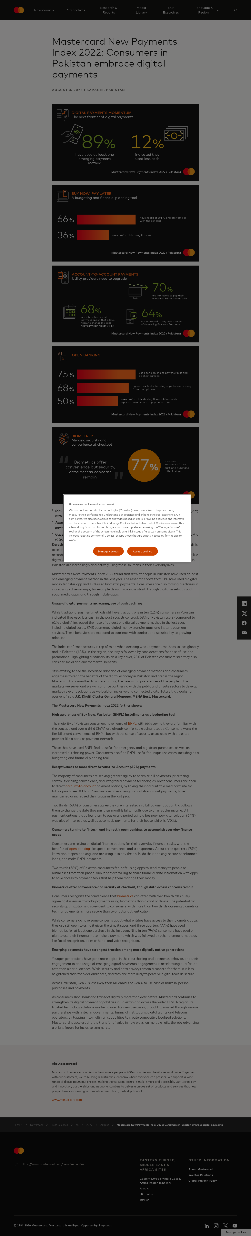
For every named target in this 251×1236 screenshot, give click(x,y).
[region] (127, 528)
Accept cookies (142, 551)
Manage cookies (108, 551)
